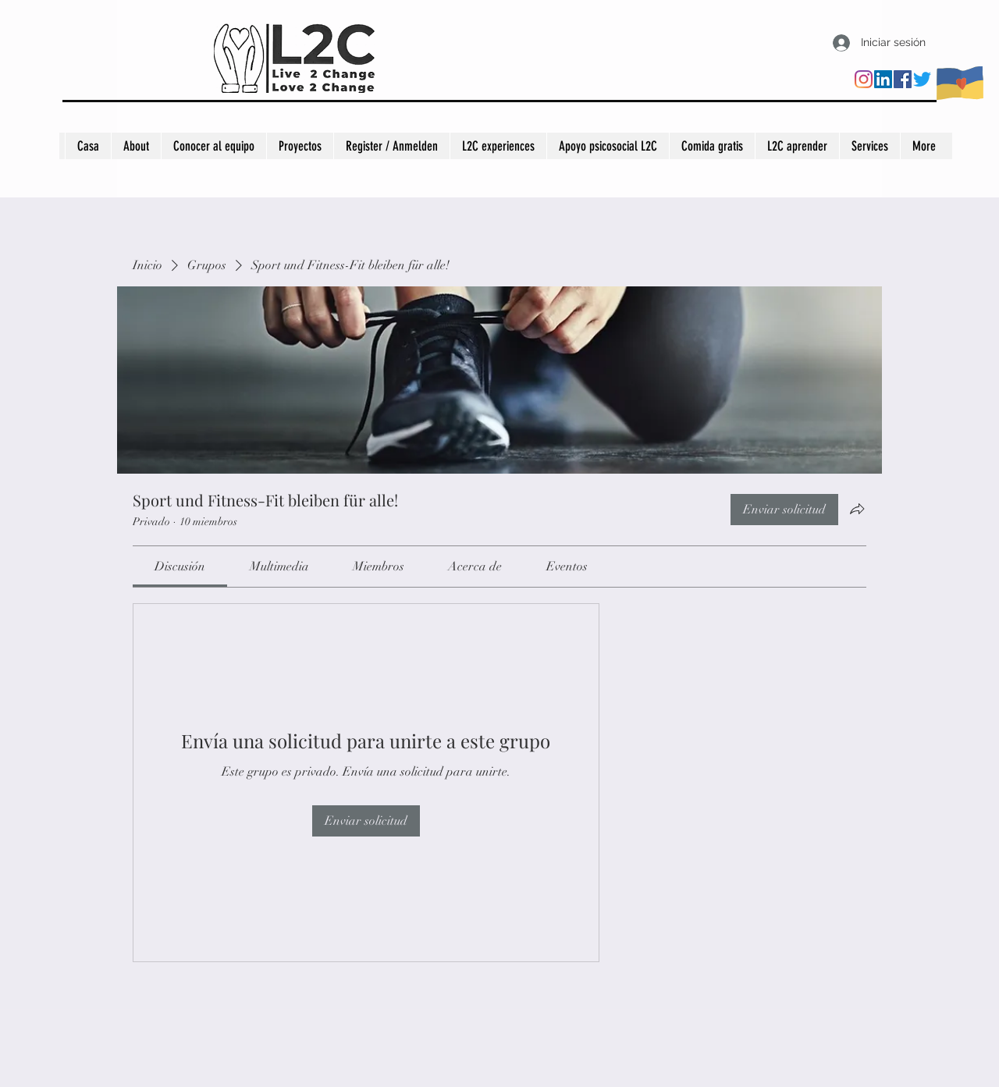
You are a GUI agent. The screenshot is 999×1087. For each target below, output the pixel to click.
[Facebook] (903, 79)
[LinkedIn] (883, 79)
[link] (180, 566)
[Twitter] (922, 79)
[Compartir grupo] (857, 508)
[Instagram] (864, 79)
